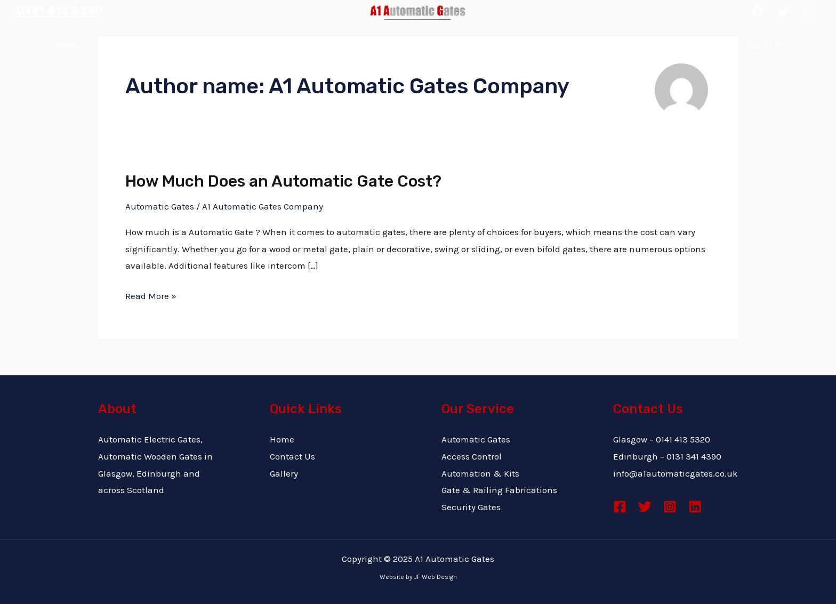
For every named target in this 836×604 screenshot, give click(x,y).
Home (67, 45)
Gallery (503, 45)
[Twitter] (645, 506)
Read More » (150, 294)
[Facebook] (619, 506)
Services (366, 45)
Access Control (471, 456)
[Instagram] (670, 506)
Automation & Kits (480, 473)
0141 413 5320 (59, 11)
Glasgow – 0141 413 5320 (661, 439)
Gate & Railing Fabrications (499, 490)
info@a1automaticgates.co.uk (675, 473)
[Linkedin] (695, 506)
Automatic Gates (159, 206)
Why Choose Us (211, 45)
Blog (626, 45)
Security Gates (471, 507)
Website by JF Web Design (418, 577)
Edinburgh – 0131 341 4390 (667, 456)
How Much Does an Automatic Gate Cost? (283, 181)
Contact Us (758, 45)
